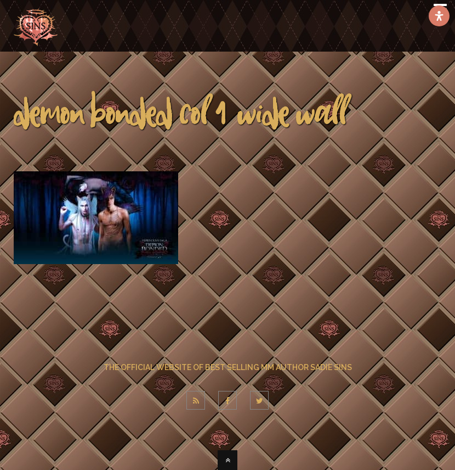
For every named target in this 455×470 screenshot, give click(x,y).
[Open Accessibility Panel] (439, 15)
